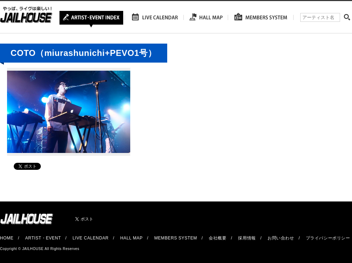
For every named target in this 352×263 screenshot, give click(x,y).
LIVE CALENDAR (91, 238)
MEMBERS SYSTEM (175, 238)
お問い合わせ (281, 238)
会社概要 (217, 238)
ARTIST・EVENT (43, 238)
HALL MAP (131, 238)
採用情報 (247, 238)
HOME (6, 238)
